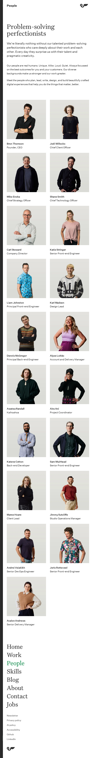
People (15, 663)
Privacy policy (14, 720)
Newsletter (12, 715)
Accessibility (13, 730)
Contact (17, 696)
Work (14, 655)
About (15, 688)
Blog (13, 679)
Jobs (12, 704)
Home (15, 646)
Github (10, 734)
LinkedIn (11, 739)
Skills (14, 671)
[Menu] (84, 6)
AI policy (11, 725)
